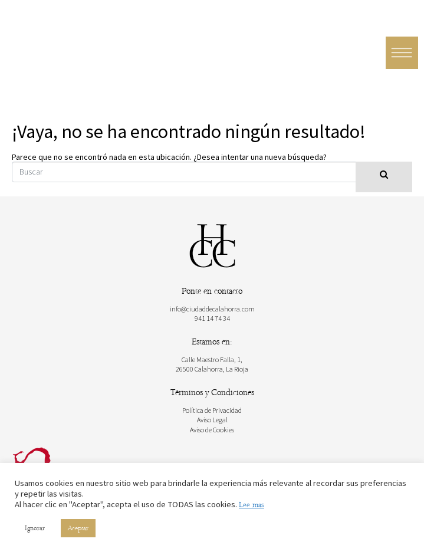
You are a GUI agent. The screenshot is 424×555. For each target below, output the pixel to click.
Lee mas (251, 505)
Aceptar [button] (78, 528)
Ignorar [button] (35, 528)
